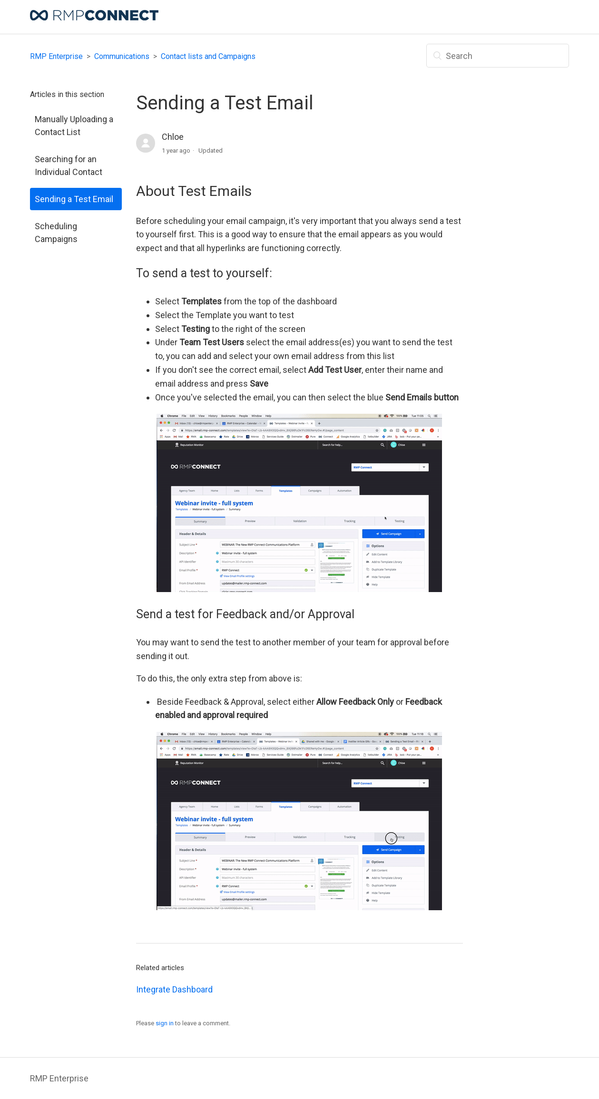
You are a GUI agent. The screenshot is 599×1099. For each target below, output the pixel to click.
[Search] (497, 56)
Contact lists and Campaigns (208, 56)
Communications (121, 56)
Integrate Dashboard (174, 989)
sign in (165, 1023)
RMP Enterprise (56, 56)
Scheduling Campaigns (56, 232)
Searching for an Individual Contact (68, 165)
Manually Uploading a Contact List (74, 125)
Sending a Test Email (74, 199)
